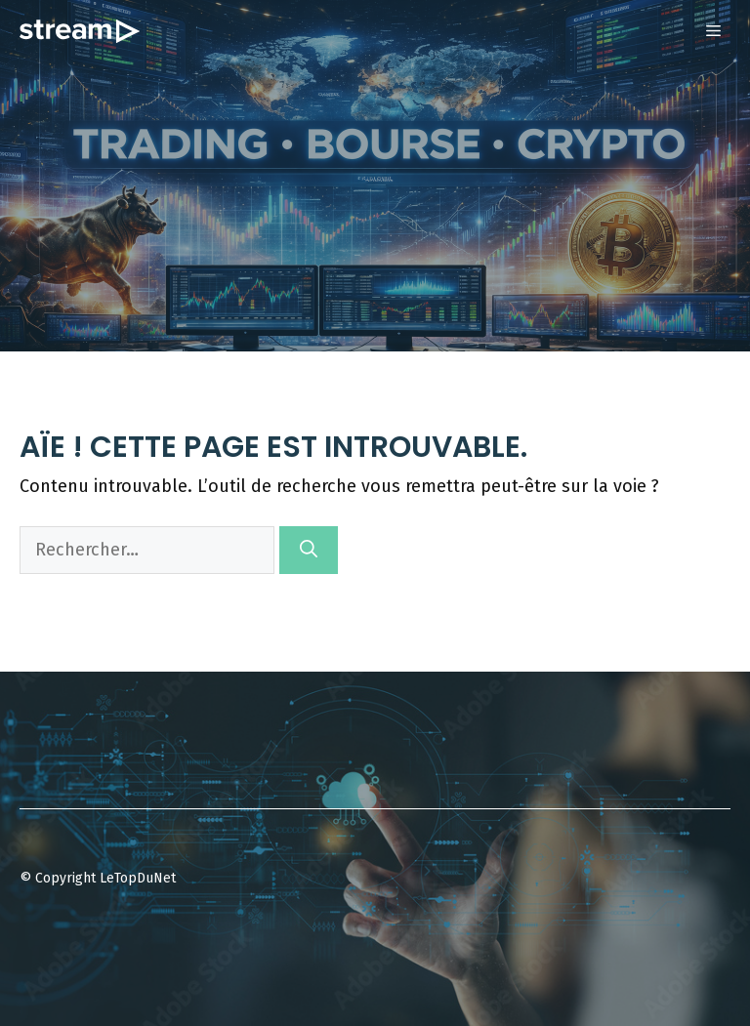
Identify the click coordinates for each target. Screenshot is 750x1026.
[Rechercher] (308, 550)
